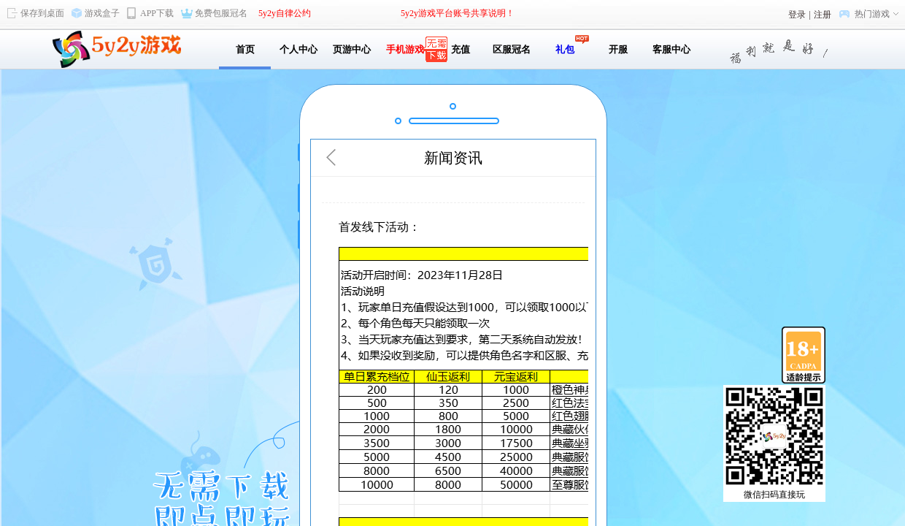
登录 (797, 14)
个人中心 (298, 49)
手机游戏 (405, 49)
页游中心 (352, 49)
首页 (245, 49)
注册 (822, 14)
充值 (458, 49)
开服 (618, 49)
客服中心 (671, 49)
